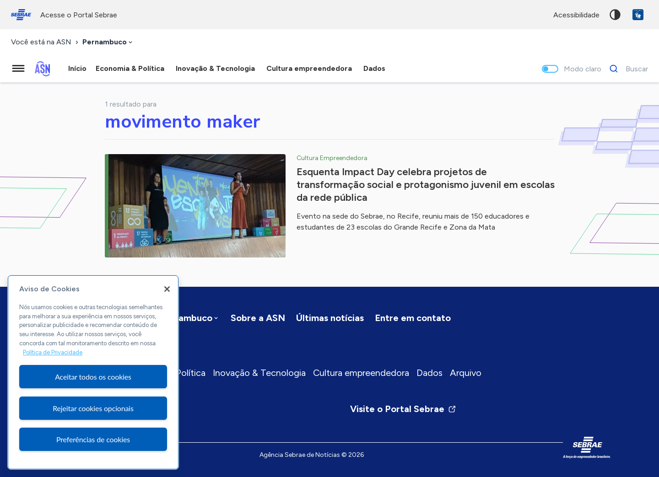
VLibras (638, 15)
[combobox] (108, 42)
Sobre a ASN (258, 317)
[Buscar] (626, 68)
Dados (429, 372)
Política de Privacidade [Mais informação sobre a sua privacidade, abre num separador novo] (52, 352)
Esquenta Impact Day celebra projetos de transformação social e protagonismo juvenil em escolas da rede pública (426, 185)
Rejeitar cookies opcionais (93, 408)
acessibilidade (576, 15)
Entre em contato (413, 317)
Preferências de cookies (93, 439)
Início (77, 68)
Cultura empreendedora (361, 372)
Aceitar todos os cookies (93, 376)
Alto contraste (615, 15)
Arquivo (465, 372)
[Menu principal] (18, 68)
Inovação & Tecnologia (259, 372)
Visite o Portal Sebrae (403, 409)
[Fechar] (167, 289)
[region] (93, 372)
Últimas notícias (330, 317)
